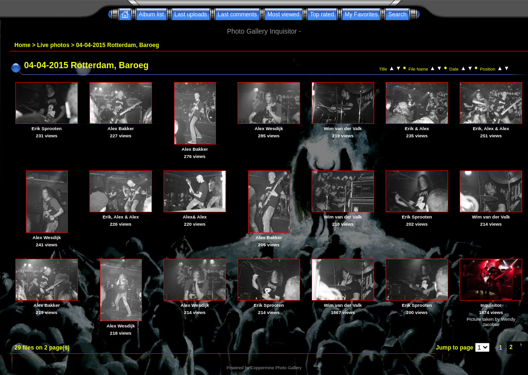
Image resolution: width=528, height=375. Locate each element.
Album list (151, 14)
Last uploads (191, 14)
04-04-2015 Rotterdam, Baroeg (117, 45)
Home (22, 45)
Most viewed (283, 14)
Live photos (53, 45)
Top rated (322, 14)
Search (397, 14)
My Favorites (361, 14)
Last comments (237, 14)
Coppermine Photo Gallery (276, 367)
